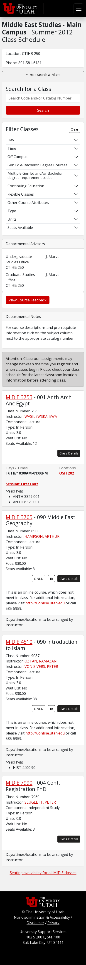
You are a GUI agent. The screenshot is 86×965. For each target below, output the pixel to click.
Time (11, 148)
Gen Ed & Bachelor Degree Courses (37, 165)
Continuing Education (25, 185)
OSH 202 (66, 473)
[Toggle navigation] (78, 8)
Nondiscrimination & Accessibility (42, 917)
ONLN (38, 578)
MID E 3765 (19, 517)
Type (11, 210)
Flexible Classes (20, 194)
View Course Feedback (28, 300)
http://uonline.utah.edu (45, 603)
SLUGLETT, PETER (40, 802)
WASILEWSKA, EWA (41, 416)
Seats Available (20, 227)
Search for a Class (28, 89)
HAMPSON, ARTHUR (42, 536)
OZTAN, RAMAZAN (41, 661)
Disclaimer (35, 922)
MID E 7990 (19, 782)
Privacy (53, 922)
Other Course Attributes (28, 202)
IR (51, 578)
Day (10, 140)
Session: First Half (22, 483)
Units (12, 219)
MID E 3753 (19, 397)
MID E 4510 (19, 641)
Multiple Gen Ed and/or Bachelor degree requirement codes (35, 175)
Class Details (68, 453)
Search (43, 110)
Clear (74, 129)
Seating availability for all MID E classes (43, 872)
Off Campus (17, 156)
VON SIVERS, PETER (41, 666)
